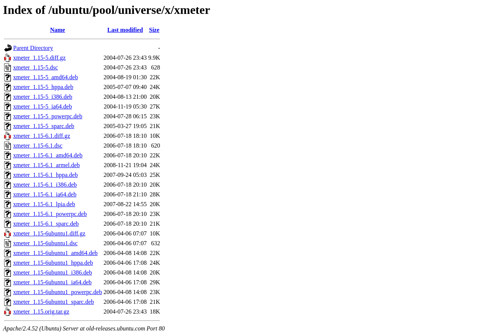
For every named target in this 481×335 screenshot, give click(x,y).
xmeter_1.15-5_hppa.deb (43, 87)
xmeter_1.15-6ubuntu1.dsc (45, 243)
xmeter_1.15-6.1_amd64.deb (47, 155)
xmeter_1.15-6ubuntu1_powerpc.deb (57, 292)
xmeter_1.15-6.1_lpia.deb (44, 204)
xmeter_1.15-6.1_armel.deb (46, 165)
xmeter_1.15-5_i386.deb (42, 97)
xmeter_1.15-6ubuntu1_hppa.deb (53, 263)
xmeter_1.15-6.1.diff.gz (41, 136)
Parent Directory (33, 48)
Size (154, 30)
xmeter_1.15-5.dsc (35, 67)
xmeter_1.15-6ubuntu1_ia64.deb (52, 282)
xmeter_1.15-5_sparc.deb (43, 126)
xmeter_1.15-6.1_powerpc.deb (50, 214)
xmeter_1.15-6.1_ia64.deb (44, 194)
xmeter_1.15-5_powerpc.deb (47, 116)
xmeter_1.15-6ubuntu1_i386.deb (52, 272)
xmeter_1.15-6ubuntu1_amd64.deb (55, 253)
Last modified (125, 30)
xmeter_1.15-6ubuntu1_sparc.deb (53, 302)
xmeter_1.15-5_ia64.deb (42, 106)
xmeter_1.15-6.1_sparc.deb (46, 223)
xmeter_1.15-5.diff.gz (39, 57)
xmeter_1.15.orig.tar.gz (41, 311)
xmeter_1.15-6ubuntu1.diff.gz (49, 233)
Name (57, 30)
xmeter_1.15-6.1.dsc (37, 145)
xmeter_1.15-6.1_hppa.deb (45, 175)
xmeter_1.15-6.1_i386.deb (45, 184)
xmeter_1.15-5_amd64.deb (45, 77)
